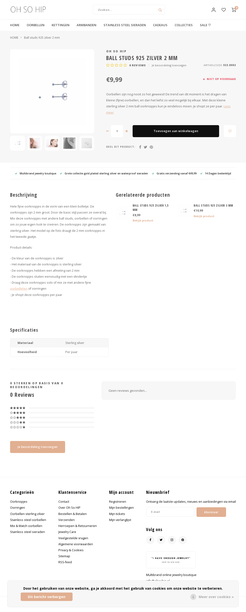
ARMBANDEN (86, 30)
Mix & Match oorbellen (26, 531)
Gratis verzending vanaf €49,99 (174, 178)
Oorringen (17, 512)
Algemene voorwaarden (75, 549)
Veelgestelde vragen (73, 543)
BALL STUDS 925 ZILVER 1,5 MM (151, 212)
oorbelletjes (19, 293)
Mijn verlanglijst (120, 525)
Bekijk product (143, 225)
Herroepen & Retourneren (77, 531)
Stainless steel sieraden (27, 537)
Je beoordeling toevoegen (169, 70)
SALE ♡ (205, 30)
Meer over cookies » (216, 596)
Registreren (117, 506)
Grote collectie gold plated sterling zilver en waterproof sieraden (104, 178)
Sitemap (64, 561)
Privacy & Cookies (71, 555)
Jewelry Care (67, 537)
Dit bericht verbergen (46, 596)
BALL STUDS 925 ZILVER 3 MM (213, 210)
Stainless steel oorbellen (28, 525)
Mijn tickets (117, 518)
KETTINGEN (60, 30)
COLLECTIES (184, 30)
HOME (14, 30)
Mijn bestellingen (121, 512)
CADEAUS (160, 30)
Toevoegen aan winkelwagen (176, 136)
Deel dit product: (120, 151)
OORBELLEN (35, 30)
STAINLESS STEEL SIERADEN (125, 30)
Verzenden (66, 525)
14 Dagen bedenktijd (215, 178)
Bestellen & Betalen (72, 518)
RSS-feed (65, 567)
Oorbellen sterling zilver (27, 518)
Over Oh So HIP (69, 512)
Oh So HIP (116, 56)
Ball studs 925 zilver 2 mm (42, 42)
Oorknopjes (18, 506)
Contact (63, 506)
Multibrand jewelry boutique (35, 178)
